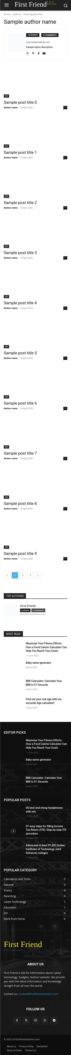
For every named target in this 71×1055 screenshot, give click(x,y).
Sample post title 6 (20, 403)
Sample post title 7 (20, 453)
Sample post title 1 (20, 152)
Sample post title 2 (20, 202)
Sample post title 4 (20, 303)
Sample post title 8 (20, 503)
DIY (6, 96)
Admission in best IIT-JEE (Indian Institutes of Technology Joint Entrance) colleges (45, 849)
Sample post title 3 (20, 252)
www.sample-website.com (38, 42)
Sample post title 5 (20, 353)
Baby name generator (38, 662)
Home (7, 14)
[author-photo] (17, 44)
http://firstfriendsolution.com (33, 614)
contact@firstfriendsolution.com (38, 994)
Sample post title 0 (20, 102)
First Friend (28, 606)
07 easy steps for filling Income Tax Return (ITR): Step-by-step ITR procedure (46, 830)
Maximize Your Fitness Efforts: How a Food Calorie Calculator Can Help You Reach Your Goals (46, 647)
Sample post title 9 (20, 553)
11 (65, 107)
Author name (11, 107)
